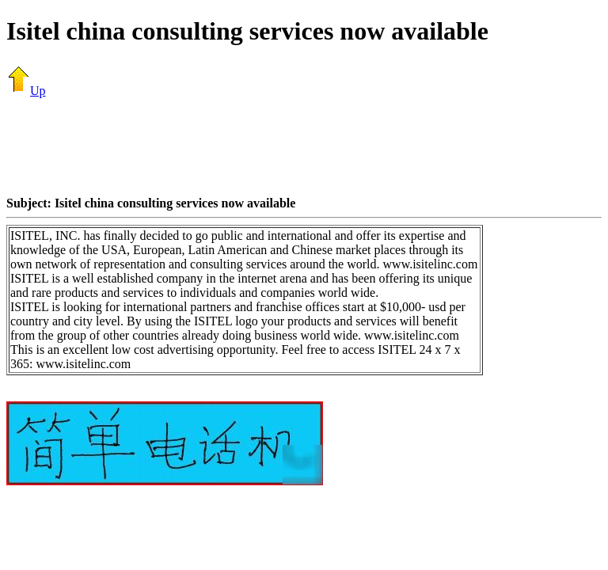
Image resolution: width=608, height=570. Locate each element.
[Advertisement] (304, 146)
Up (26, 90)
